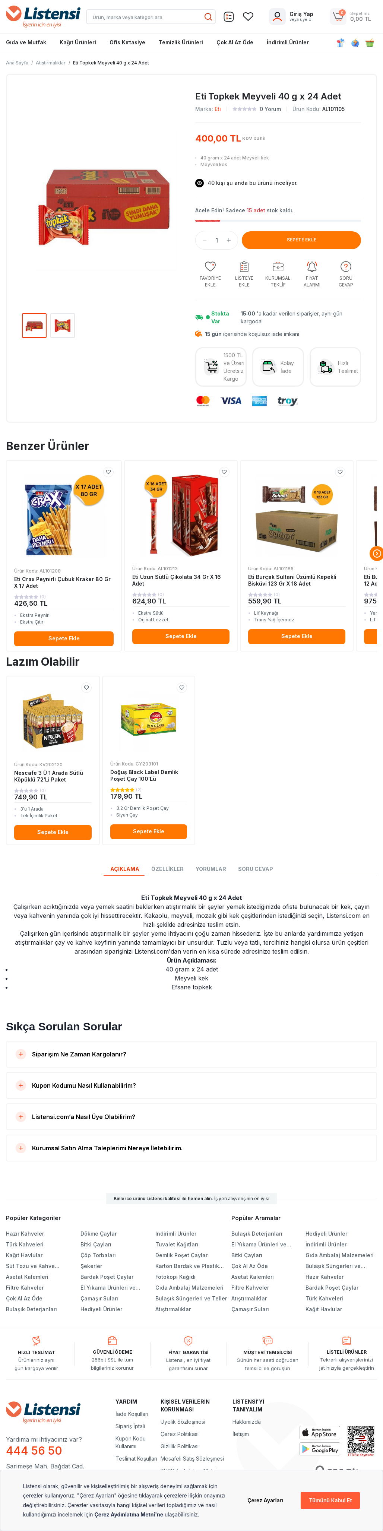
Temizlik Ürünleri (181, 42)
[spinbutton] (216, 240)
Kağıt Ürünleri (78, 42)
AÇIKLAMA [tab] (124, 869)
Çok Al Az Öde (234, 42)
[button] (204, 240)
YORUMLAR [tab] (211, 869)
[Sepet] (228, 16)
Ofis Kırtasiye (127, 42)
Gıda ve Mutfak (26, 42)
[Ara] (208, 17)
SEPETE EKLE (301, 240)
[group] (210, 275)
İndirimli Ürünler (288, 42)
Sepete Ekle (64, 638)
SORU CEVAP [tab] (255, 869)
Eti (218, 109)
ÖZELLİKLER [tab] (167, 869)
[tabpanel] (191, 942)
